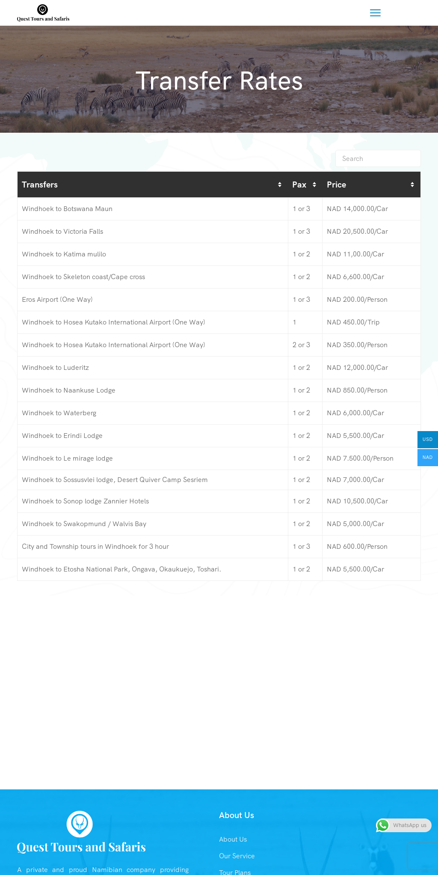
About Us (233, 839)
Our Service (237, 855)
